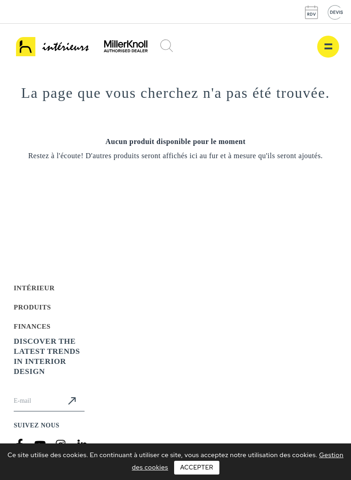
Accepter (196, 467)
